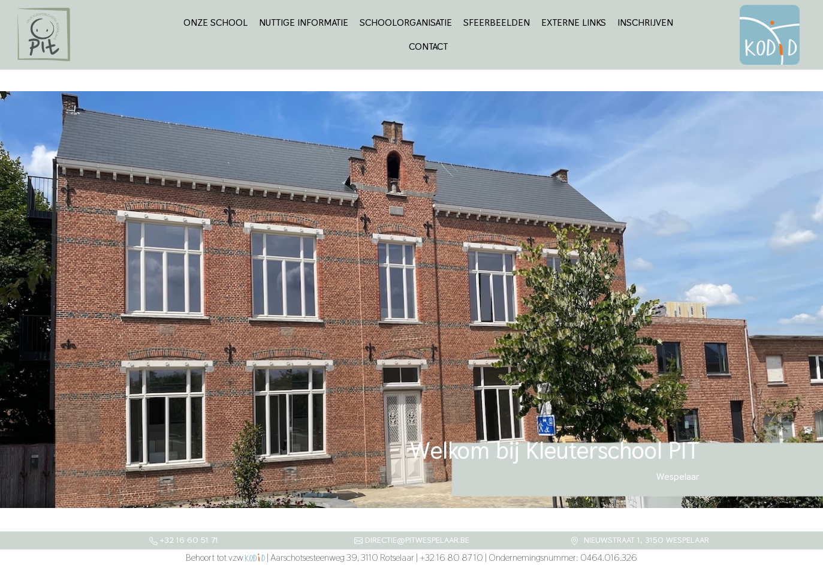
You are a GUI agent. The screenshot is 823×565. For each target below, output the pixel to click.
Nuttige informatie (303, 22)
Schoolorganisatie (406, 22)
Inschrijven (645, 22)
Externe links (573, 22)
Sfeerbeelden (496, 22)
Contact (428, 46)
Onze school (215, 22)
